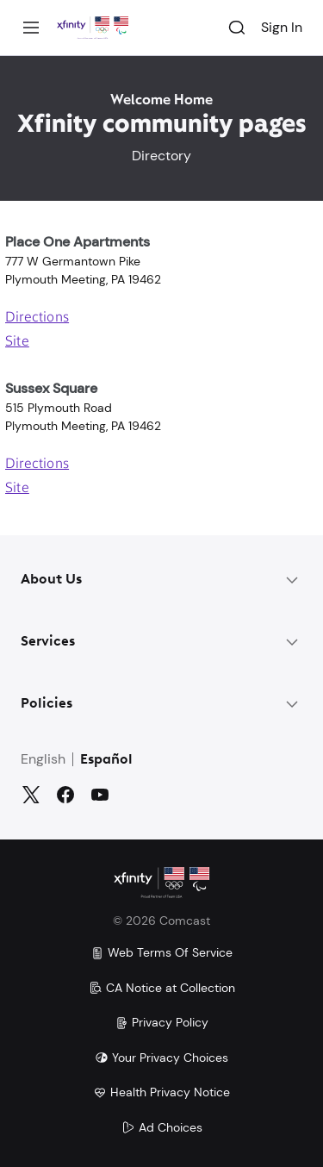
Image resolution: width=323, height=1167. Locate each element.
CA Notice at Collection (162, 987)
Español (106, 760)
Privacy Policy (161, 1022)
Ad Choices (161, 1127)
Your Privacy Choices (161, 1057)
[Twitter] (31, 794)
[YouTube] (100, 794)
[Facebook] (65, 794)
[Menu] (31, 27)
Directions (37, 318)
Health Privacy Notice (161, 1092)
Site (17, 342)
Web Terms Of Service (161, 952)
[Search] (237, 27)
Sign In (281, 27)
